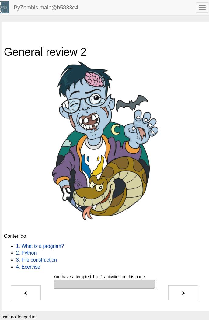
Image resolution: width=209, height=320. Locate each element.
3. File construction (36, 259)
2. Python (26, 252)
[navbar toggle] (202, 7)
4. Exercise (28, 266)
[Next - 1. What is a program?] (183, 292)
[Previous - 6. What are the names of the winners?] (26, 292)
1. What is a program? (40, 246)
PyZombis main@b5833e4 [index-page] (46, 8)
